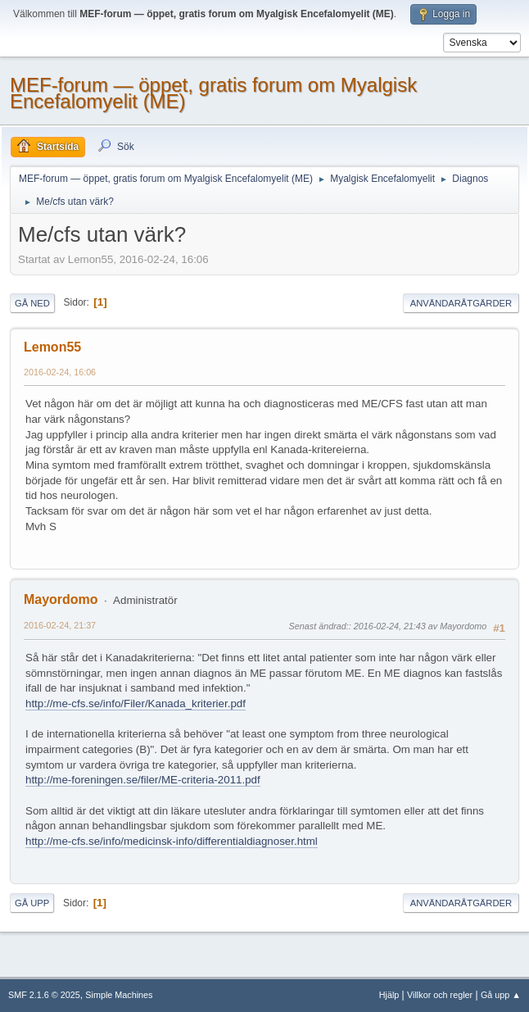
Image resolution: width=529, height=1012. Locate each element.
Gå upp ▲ (501, 995)
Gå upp (32, 903)
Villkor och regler (439, 995)
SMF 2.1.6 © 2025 (44, 995)
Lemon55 (52, 347)
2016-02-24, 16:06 (60, 372)
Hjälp (389, 995)
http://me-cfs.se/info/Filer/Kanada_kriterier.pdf (135, 703)
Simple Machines (118, 995)
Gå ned (32, 303)
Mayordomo (61, 599)
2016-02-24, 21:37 (60, 625)
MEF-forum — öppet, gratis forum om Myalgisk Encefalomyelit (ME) (213, 93)
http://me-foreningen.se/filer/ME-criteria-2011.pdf (142, 780)
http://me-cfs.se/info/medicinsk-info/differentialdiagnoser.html (171, 841)
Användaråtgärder (461, 303)
